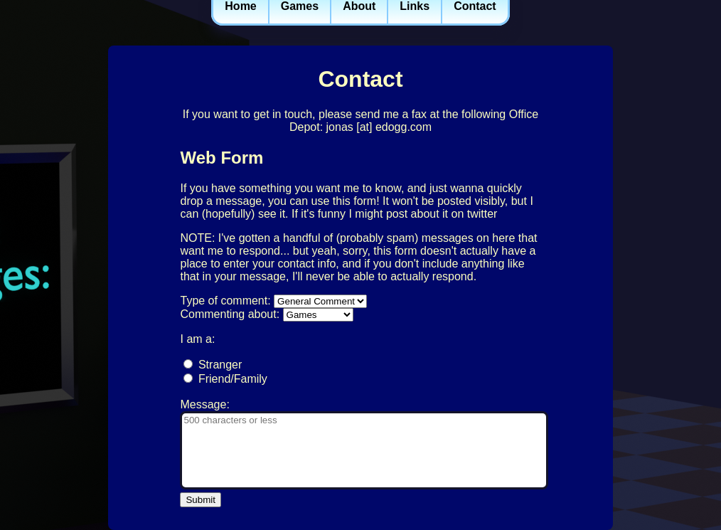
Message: (204, 404)
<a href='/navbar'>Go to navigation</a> (360, 21)
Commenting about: (229, 314)
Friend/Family (232, 379)
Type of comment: (225, 301)
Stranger (220, 365)
